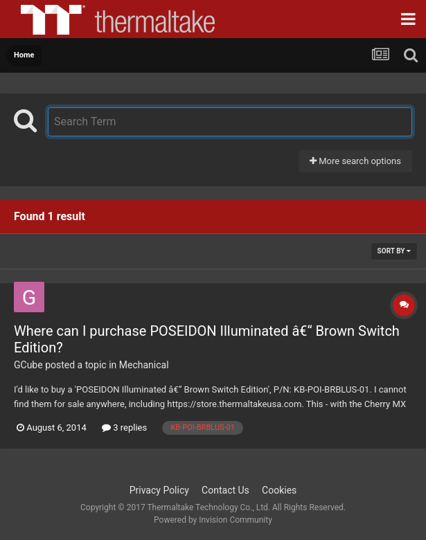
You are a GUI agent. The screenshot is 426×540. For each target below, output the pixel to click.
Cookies (279, 490)
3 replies (124, 427)
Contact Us (225, 490)
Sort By (394, 251)
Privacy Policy (159, 490)
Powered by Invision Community (213, 520)
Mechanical (144, 364)
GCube (28, 364)
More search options (355, 161)
